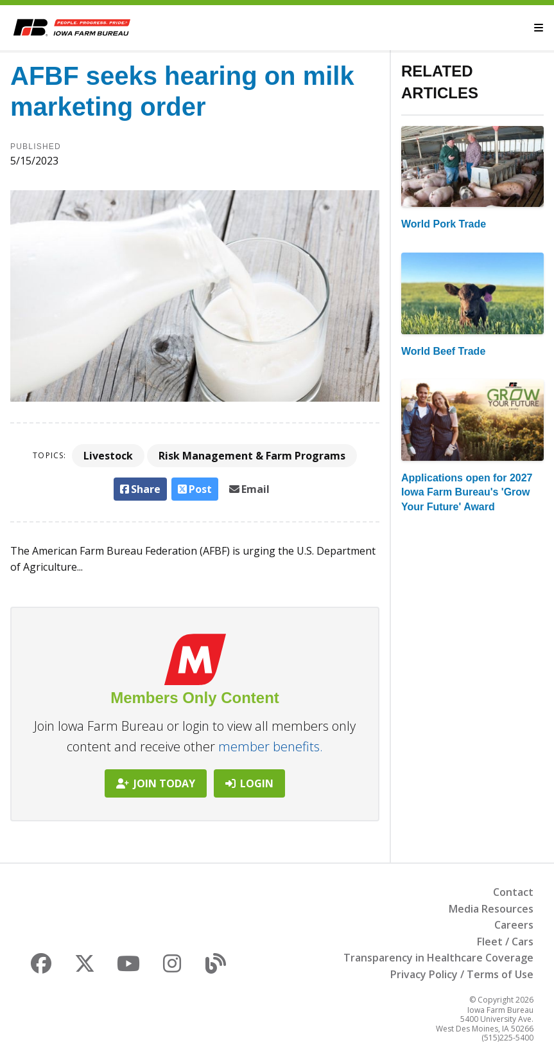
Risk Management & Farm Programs (252, 456)
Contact (513, 892)
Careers (513, 925)
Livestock (108, 456)
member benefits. (270, 746)
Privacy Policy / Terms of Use (461, 974)
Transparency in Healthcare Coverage (438, 958)
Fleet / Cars (505, 941)
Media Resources (491, 909)
